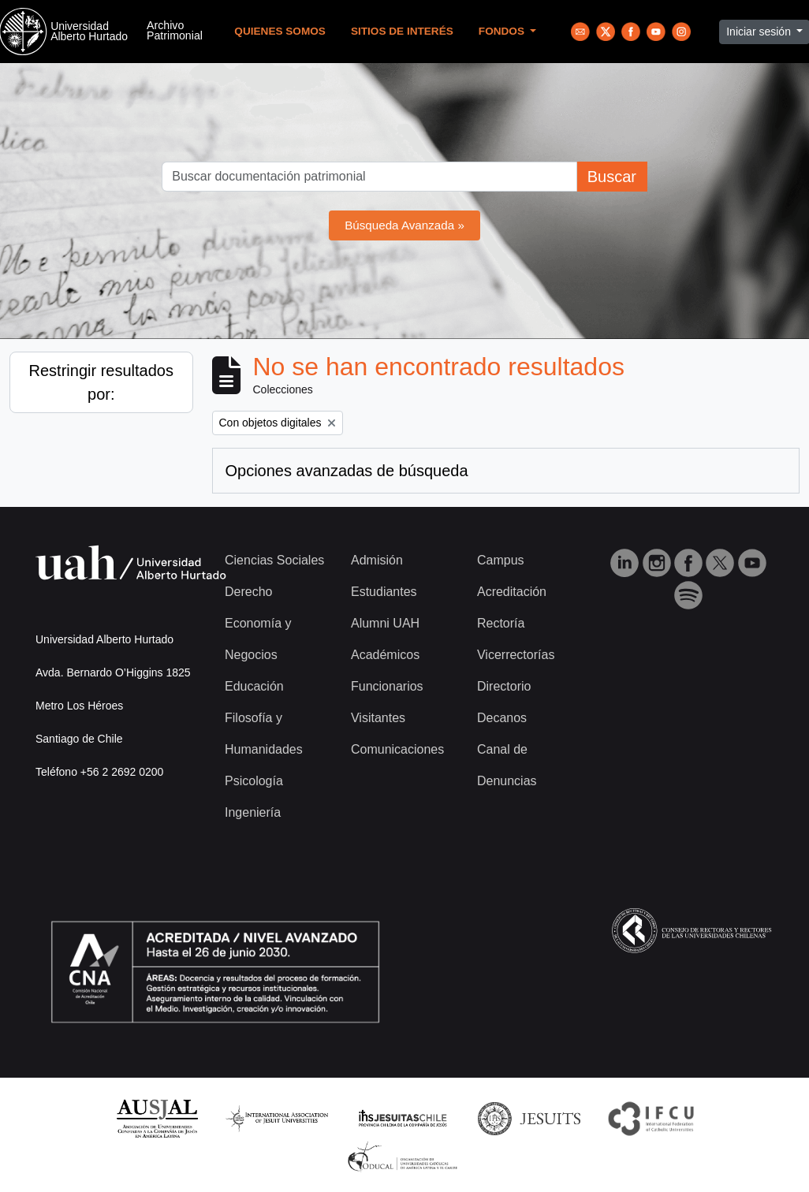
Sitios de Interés (402, 31)
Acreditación (511, 591)
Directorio (504, 686)
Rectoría (500, 623)
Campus (500, 560)
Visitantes (378, 718)
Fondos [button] (503, 31)
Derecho (248, 591)
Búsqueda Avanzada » (404, 225)
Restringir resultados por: (101, 382)
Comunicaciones (397, 749)
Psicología (254, 781)
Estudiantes (384, 591)
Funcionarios (387, 686)
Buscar (611, 176)
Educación (254, 686)
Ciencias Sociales (274, 560)
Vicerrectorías (515, 654)
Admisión (377, 560)
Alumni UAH (385, 623)
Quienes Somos (280, 31)
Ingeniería (253, 812)
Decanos (502, 718)
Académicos (385, 654)
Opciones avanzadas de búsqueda (347, 470)
